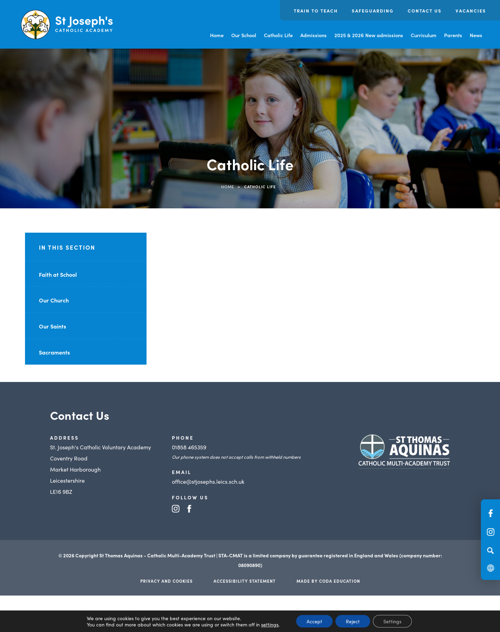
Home (217, 35)
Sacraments (54, 352)
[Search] (490, 550)
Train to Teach (316, 10)
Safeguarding (373, 10)
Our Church (54, 300)
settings (269, 624)
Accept (314, 621)
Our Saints (52, 326)
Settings (392, 621)
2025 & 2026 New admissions (368, 35)
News (476, 35)
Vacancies (471, 10)
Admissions (313, 35)
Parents (453, 35)
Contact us (425, 10)
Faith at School (58, 274)
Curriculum (423, 35)
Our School (243, 35)
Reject (353, 621)
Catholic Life (278, 35)
